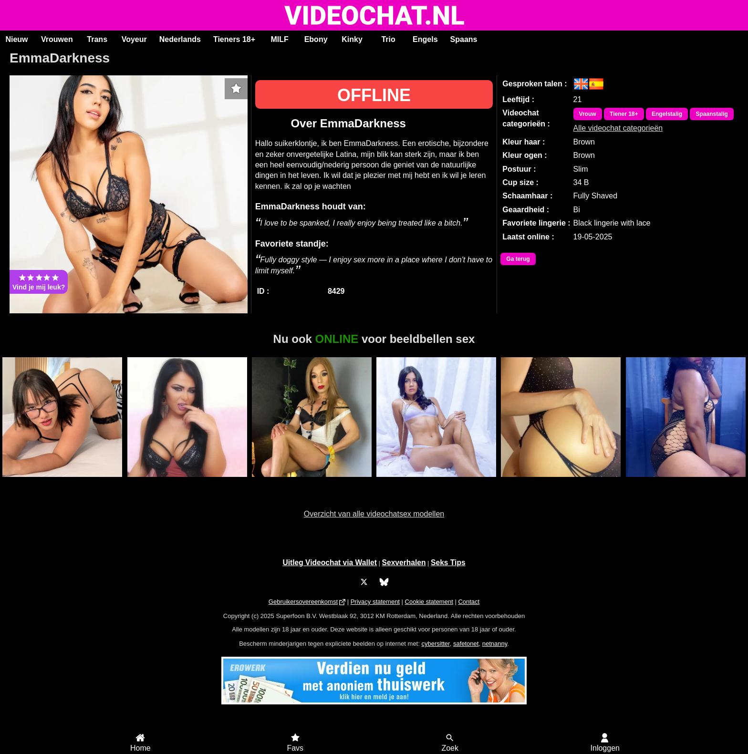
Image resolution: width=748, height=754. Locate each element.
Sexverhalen (404, 562)
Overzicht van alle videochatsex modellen (374, 514)
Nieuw (16, 39)
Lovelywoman (685, 482)
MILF (279, 39)
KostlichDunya (187, 482)
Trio (388, 39)
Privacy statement (375, 601)
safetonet (466, 643)
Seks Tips (448, 562)
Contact (468, 601)
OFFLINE (374, 95)
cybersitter (435, 643)
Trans (97, 39)
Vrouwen (57, 39)
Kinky (352, 39)
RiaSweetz (560, 482)
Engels (425, 39)
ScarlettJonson (436, 482)
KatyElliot (62, 482)
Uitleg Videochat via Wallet (329, 562)
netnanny (495, 643)
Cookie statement (429, 601)
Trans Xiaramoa (311, 482)
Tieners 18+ (234, 39)
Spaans (464, 39)
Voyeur (134, 39)
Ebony (316, 39)
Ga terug (518, 259)
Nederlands (180, 39)
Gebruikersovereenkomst (303, 601)
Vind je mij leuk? (38, 282)
